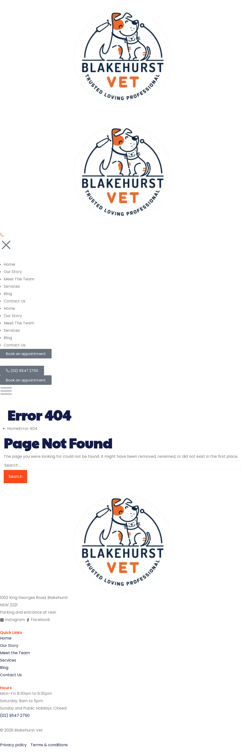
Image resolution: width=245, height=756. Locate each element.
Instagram (13, 619)
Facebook (38, 619)
